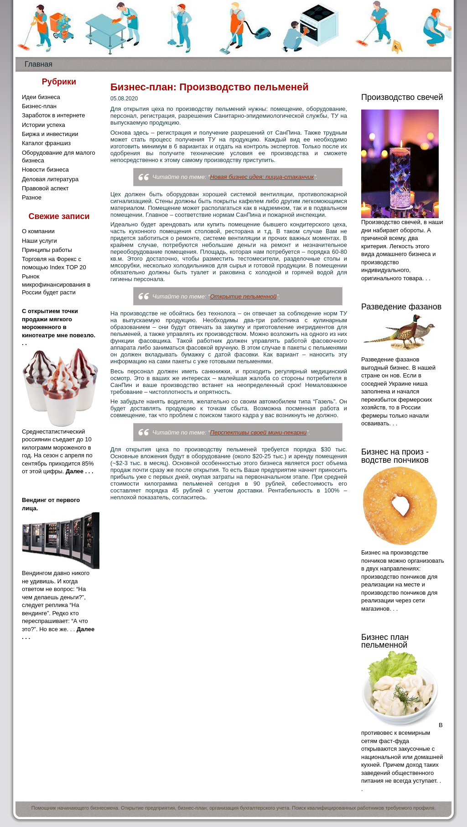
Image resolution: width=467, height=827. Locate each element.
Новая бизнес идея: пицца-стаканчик (262, 176)
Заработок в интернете (53, 115)
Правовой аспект (45, 188)
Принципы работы (47, 249)
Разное (32, 197)
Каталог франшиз (46, 143)
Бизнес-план (39, 106)
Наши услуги (39, 240)
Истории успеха (43, 124)
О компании (38, 231)
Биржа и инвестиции (50, 134)
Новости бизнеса (45, 169)
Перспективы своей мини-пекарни (258, 432)
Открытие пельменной (243, 296)
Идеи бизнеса (41, 97)
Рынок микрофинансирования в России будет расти (56, 284)
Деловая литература (50, 179)
